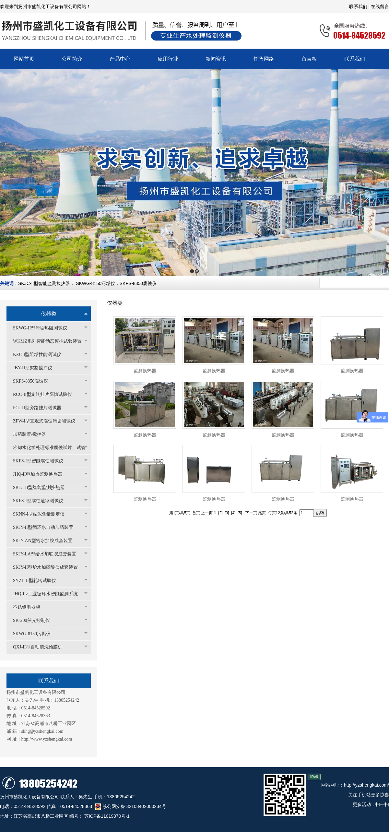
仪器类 (48, 313)
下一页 (251, 513)
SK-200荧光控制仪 (34, 620)
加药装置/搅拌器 (33, 434)
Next (382, 172)
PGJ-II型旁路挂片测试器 (40, 407)
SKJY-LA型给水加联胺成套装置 (48, 554)
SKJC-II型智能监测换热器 (44, 283)
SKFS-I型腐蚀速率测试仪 (41, 500)
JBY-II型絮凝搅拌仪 (36, 367)
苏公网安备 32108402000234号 (130, 806)
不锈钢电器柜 (30, 607)
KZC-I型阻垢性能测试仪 (40, 354)
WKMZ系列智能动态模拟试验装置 (50, 341)
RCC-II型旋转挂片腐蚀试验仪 (45, 394)
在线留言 (380, 6)
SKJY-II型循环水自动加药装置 (46, 527)
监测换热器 (145, 370)
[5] (240, 513)
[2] (220, 513)
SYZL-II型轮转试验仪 (38, 580)
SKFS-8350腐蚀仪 (138, 283)
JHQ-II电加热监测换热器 (41, 474)
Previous (5, 172)
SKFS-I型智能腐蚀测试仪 (41, 460)
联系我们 (359, 6)
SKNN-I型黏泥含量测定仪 (42, 514)
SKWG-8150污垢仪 (95, 283)
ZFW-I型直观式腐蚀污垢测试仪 (47, 421)
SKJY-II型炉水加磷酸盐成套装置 (48, 567)
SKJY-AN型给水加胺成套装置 (46, 540)
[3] (227, 513)
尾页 (262, 513)
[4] (233, 513)
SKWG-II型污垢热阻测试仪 (43, 328)
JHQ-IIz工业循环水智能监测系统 (48, 593)
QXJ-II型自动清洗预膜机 (41, 647)
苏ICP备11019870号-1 (106, 816)
